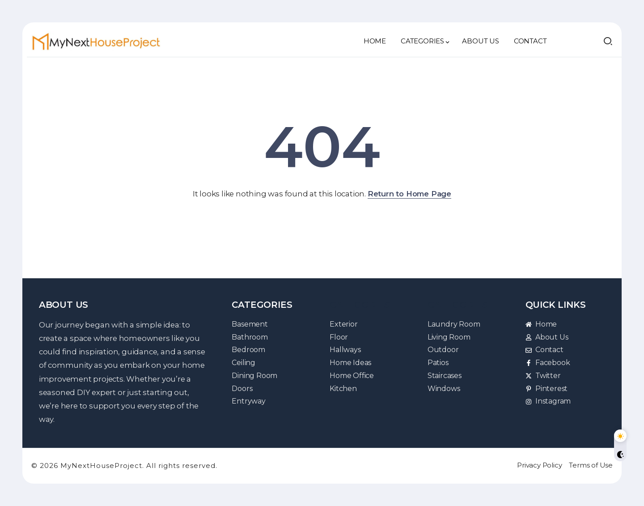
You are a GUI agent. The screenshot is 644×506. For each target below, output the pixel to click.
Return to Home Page (409, 193)
